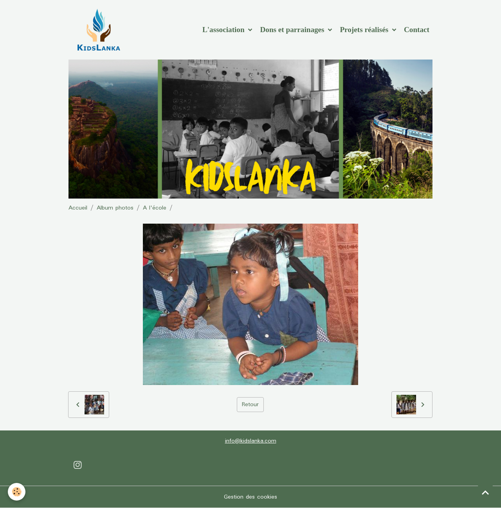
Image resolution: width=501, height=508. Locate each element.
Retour (250, 404)
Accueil (77, 208)
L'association (224, 29)
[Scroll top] (485, 492)
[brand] (100, 29)
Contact (416, 29)
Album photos (115, 208)
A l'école (154, 208)
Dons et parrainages (293, 29)
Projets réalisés (365, 29)
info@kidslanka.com (250, 441)
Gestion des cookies (250, 497)
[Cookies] (16, 492)
